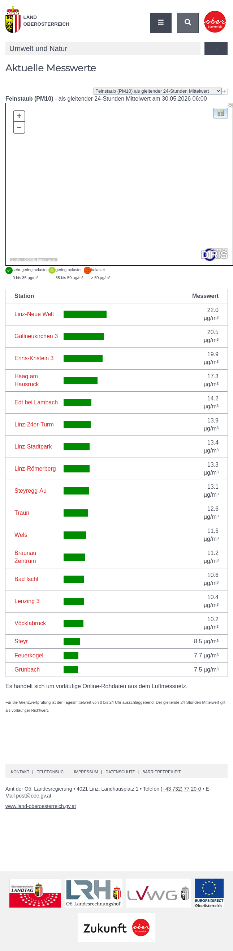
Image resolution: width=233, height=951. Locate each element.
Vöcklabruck (30, 623)
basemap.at (46, 259)
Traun (21, 513)
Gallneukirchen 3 (36, 336)
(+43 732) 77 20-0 (181, 789)
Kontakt (20, 772)
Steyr (21, 641)
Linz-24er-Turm (34, 424)
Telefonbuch (51, 772)
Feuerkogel (28, 655)
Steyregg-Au (30, 491)
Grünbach (27, 669)
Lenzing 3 (26, 601)
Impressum (86, 772)
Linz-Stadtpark (33, 446)
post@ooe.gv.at (33, 796)
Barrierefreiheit (161, 772)
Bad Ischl (26, 579)
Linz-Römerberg (35, 469)
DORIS (29, 259)
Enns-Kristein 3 (34, 358)
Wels (20, 535)
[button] (220, 113)
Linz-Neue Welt (34, 314)
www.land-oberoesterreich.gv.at (40, 806)
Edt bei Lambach (36, 402)
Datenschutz (120, 772)
